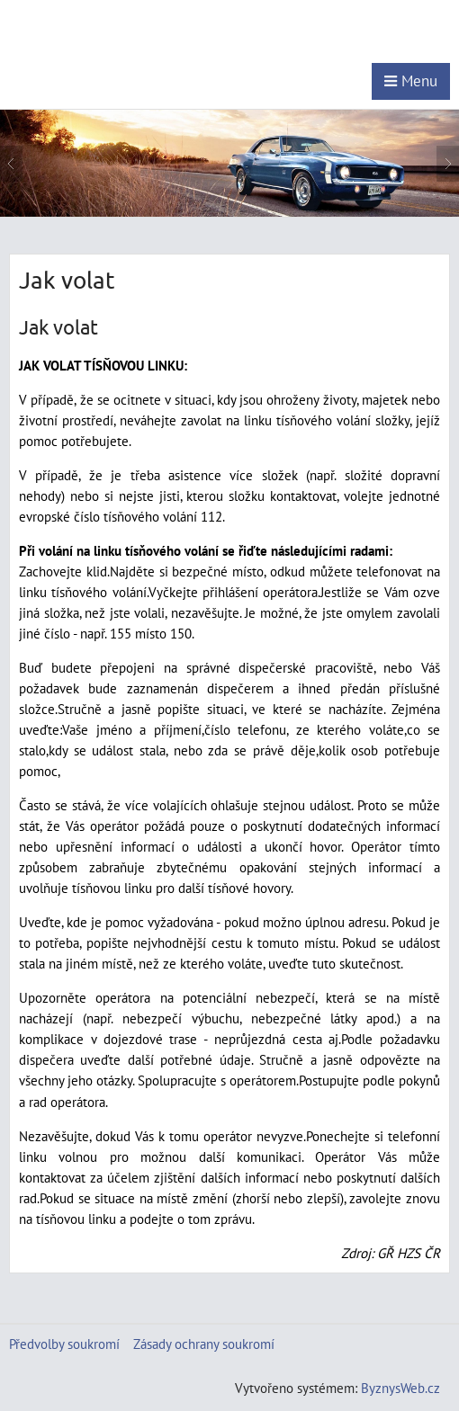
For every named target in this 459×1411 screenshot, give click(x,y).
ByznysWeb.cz (400, 1388)
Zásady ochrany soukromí (203, 1344)
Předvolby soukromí (64, 1344)
